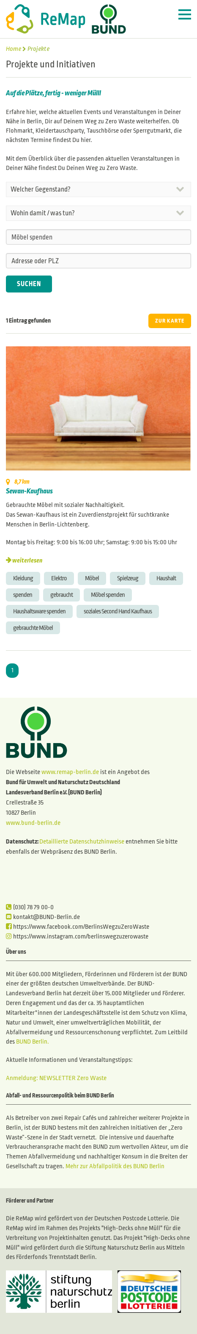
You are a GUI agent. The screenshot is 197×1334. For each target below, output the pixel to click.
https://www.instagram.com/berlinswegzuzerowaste (77, 936)
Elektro (59, 578)
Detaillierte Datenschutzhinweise (81, 841)
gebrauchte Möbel (33, 627)
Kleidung (23, 578)
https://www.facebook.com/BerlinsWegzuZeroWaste (77, 926)
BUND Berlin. (32, 1041)
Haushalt (166, 578)
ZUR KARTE (169, 321)
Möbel (92, 578)
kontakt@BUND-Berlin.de (43, 916)
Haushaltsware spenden (39, 611)
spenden (22, 594)
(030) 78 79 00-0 (30, 907)
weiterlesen (27, 560)
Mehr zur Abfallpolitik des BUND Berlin (114, 1166)
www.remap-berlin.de (70, 772)
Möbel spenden (108, 594)
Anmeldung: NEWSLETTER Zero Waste (56, 1078)
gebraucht (61, 594)
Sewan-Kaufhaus (29, 491)
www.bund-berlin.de (33, 822)
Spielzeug (127, 578)
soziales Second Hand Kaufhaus (118, 611)
